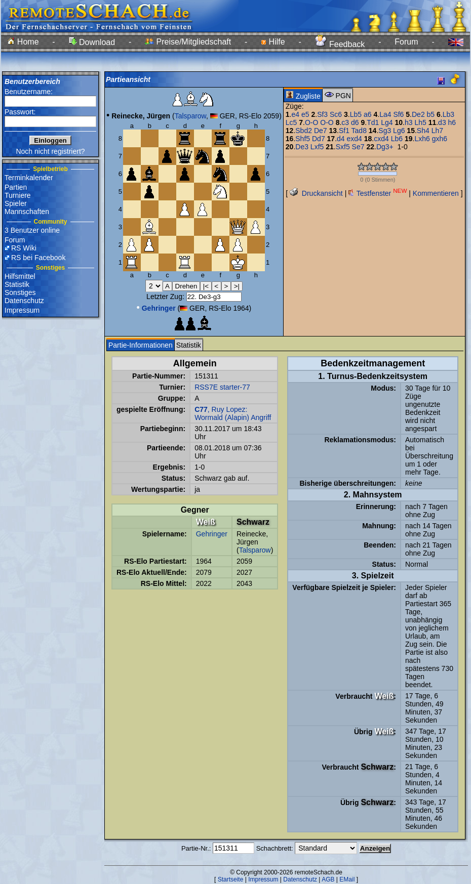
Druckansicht (316, 193)
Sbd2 (303, 131)
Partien (16, 187)
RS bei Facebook (38, 258)
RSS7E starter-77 (222, 387)
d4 (341, 139)
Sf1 (344, 131)
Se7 (358, 147)
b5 (431, 114)
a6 (368, 114)
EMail (347, 879)
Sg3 (384, 131)
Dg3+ (385, 147)
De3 (301, 147)
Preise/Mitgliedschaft (188, 41)
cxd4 (381, 139)
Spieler (16, 203)
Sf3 (322, 114)
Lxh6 (421, 139)
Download (92, 42)
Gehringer (211, 534)
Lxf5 (317, 147)
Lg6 (399, 131)
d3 (442, 122)
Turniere (18, 195)
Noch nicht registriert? (50, 151)
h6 (452, 122)
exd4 (354, 139)
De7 (320, 131)
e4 (296, 114)
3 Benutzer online (32, 230)
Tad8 (359, 131)
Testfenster (377, 193)
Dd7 (318, 139)
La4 (385, 114)
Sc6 (336, 114)
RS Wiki (23, 248)
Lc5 (291, 122)
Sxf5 (343, 147)
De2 (418, 114)
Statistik (17, 284)
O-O (311, 122)
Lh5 (420, 122)
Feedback (340, 44)
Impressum (22, 310)
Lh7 (437, 131)
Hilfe (273, 41)
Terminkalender (29, 178)
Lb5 (356, 114)
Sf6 (398, 114)
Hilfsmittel (20, 276)
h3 (409, 122)
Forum (406, 41)
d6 (355, 122)
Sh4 (423, 131)
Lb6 (397, 139)
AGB (328, 879)
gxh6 (439, 139)
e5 (305, 114)
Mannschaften (27, 211)
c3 (345, 122)
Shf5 (302, 139)
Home (23, 41)
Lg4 (386, 122)
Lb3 (448, 114)
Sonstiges (20, 292)
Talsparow (190, 116)
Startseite (231, 879)
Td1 (373, 122)
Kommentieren (436, 193)
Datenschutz (24, 301)
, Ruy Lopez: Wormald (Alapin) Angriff (232, 413)
